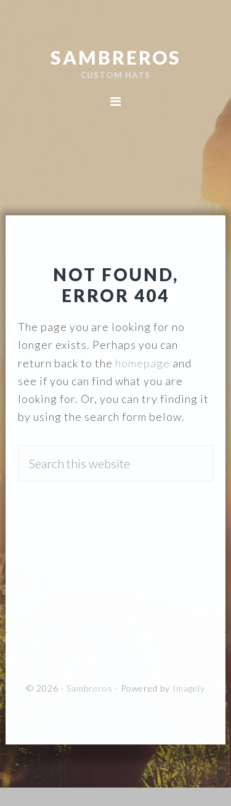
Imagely (188, 688)
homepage (142, 363)
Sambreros (116, 57)
